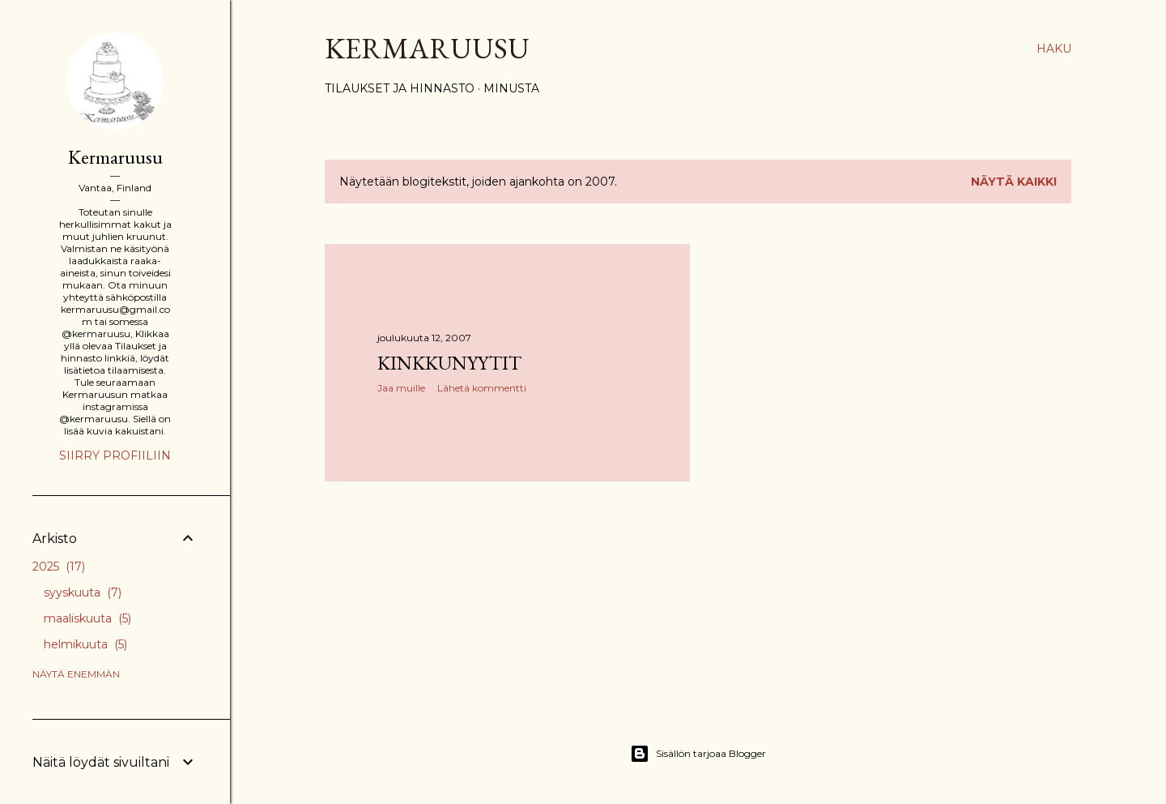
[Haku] (1053, 48)
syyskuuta (82, 592)
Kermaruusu (427, 48)
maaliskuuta (87, 618)
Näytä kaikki (1014, 181)
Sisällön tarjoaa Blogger (698, 753)
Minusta (511, 88)
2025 (58, 566)
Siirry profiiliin (115, 455)
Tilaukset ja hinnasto (399, 88)
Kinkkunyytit (449, 362)
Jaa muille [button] (401, 388)
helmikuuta (85, 644)
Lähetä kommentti (481, 388)
